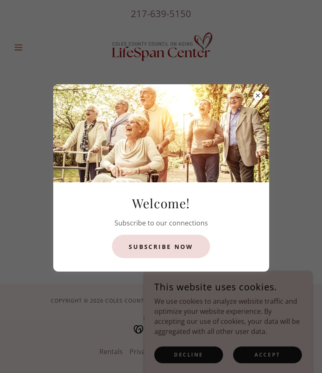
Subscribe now (161, 247)
